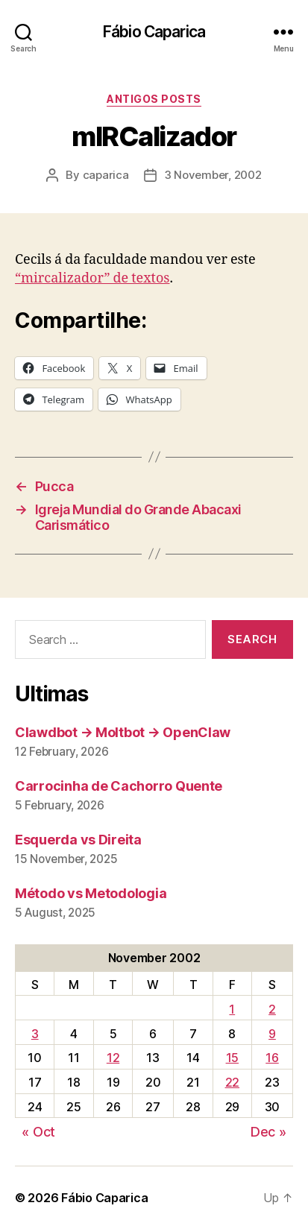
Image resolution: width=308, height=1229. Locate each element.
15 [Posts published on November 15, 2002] (232, 1057)
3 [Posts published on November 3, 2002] (35, 1033)
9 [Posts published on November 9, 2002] (272, 1033)
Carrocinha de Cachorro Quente (118, 786)
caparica (106, 175)
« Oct (38, 1132)
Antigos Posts (154, 98)
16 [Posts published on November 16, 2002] (271, 1057)
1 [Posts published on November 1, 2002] (232, 1009)
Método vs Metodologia (90, 893)
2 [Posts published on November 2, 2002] (272, 1009)
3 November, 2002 (213, 175)
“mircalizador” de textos (92, 278)
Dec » (268, 1132)
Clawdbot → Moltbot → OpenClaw (122, 732)
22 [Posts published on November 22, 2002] (232, 1082)
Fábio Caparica (154, 32)
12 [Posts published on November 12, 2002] (113, 1057)
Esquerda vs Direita (78, 839)
